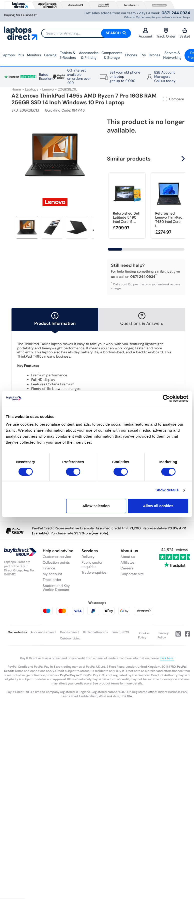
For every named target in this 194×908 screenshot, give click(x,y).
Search (116, 33)
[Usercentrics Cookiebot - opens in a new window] (166, 398)
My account (52, 574)
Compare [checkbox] (176, 99)
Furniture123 (120, 632)
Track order (52, 579)
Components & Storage (112, 55)
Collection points (56, 562)
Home (16, 89)
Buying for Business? (20, 15)
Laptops (8, 55)
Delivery (88, 556)
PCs (21, 55)
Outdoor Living (70, 638)
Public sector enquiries (92, 564)
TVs (143, 55)
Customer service (57, 556)
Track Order (166, 33)
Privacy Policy (163, 635)
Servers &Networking (172, 55)
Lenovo (48, 89)
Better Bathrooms (95, 632)
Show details (167, 490)
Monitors (34, 55)
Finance (49, 568)
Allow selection (96, 506)
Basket (185, 33)
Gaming (50, 55)
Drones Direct (69, 632)
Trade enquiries (94, 572)
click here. (167, 658)
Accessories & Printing (88, 55)
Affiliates (127, 562)
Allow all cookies (158, 506)
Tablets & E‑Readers (68, 55)
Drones (154, 55)
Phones (131, 55)
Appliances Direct (43, 632)
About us (127, 556)
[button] (184, 158)
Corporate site (132, 574)
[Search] (86, 33)
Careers (126, 568)
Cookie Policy (143, 635)
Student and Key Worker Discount (56, 587)
